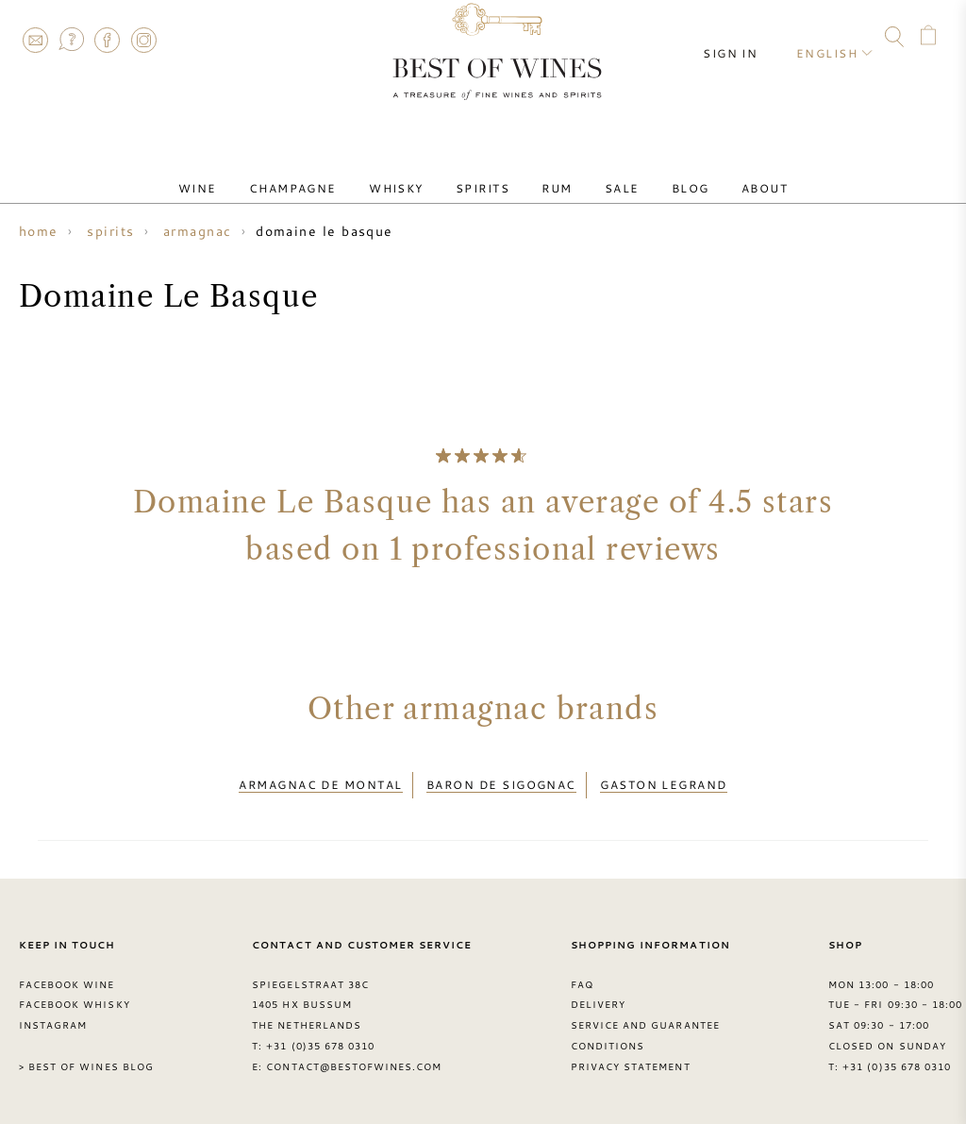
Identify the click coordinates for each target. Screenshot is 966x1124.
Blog (656, 172)
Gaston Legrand (663, 779)
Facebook (107, 39)
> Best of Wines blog (86, 1056)
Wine (244, 172)
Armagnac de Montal (320, 779)
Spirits (489, 172)
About (717, 172)
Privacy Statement (631, 1056)
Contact (35, 39)
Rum (550, 172)
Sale (602, 172)
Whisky (416, 172)
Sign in (745, 37)
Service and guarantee (645, 1014)
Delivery (598, 993)
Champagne (326, 172)
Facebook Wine (67, 973)
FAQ (71, 39)
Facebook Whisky (74, 993)
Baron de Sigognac (501, 779)
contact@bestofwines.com (353, 1056)
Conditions (607, 1035)
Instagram (143, 39)
